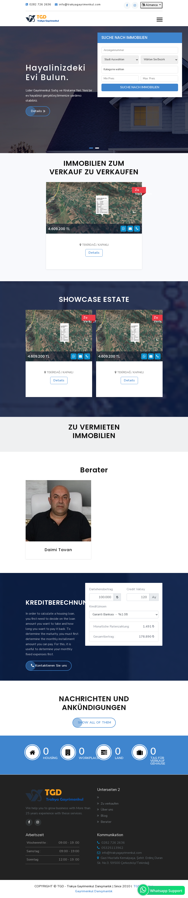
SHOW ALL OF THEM (94, 722)
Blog (102, 816)
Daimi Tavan (58, 550)
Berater (104, 822)
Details (38, 111)
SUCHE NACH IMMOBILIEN (139, 87)
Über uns (105, 809)
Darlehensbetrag (101, 589)
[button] (160, 19)
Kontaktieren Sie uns (49, 665)
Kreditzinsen (97, 606)
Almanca (150, 5)
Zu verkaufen (108, 803)
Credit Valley (136, 589)
